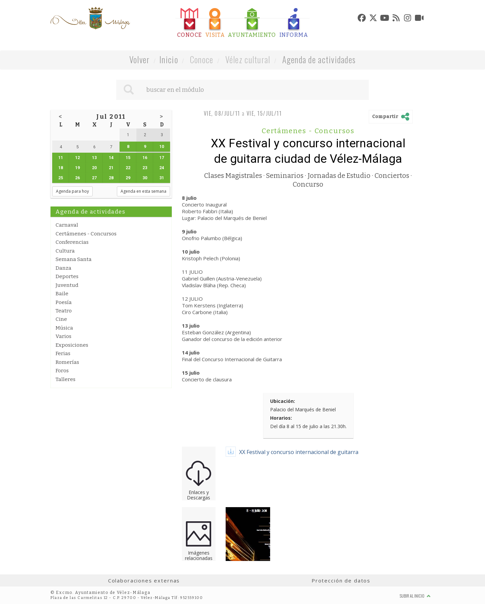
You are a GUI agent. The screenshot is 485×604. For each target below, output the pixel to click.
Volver (139, 59)
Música (64, 328)
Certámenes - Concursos (86, 234)
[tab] (189, 23)
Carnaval (67, 225)
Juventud (67, 285)
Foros (62, 371)
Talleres (65, 379)
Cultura (65, 251)
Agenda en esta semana (143, 191)
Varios (63, 336)
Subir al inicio (415, 596)
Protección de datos (341, 580)
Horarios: (281, 418)
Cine (61, 319)
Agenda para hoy (72, 191)
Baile (62, 294)
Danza (63, 268)
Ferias (63, 353)
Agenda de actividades (319, 59)
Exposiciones (72, 345)
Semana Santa (74, 259)
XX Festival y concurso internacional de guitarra (298, 452)
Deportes (67, 276)
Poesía (64, 302)
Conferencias (72, 242)
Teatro (64, 311)
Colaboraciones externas (144, 580)
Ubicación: (282, 401)
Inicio (168, 59)
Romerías (67, 362)
